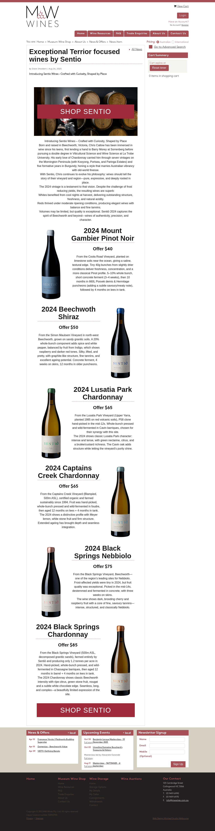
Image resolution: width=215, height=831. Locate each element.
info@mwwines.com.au (177, 800)
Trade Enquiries (66, 794)
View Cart (181, 6)
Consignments (96, 798)
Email (142, 745)
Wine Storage (98, 778)
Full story (88, 743)
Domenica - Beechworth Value (52, 747)
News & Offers (97, 42)
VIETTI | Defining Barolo (49, 751)
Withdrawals (95, 802)
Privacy (29, 819)
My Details (94, 791)
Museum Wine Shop (59, 42)
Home (40, 42)
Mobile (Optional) (144, 754)
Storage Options (97, 787)
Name (142, 739)
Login (182, 15)
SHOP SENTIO (85, 111)
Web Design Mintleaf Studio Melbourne (171, 819)
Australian (165, 42)
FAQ (60, 791)
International (182, 42)
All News (137, 49)
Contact (93, 805)
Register (185, 25)
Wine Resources (66, 787)
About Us (80, 42)
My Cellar (94, 794)
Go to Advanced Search (170, 47)
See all (73, 733)
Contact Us (64, 802)
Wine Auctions (131, 778)
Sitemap (39, 819)
